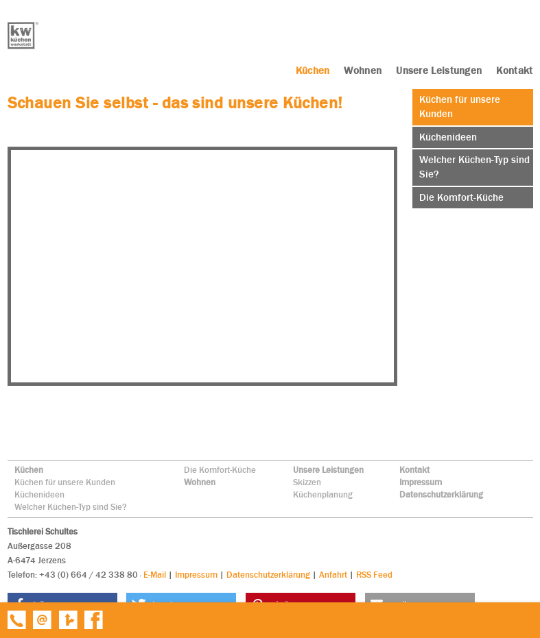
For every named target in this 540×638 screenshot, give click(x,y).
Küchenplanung (323, 494)
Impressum (420, 482)
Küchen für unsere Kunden (64, 482)
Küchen (28, 470)
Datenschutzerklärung (441, 494)
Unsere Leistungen (328, 470)
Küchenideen (39, 494)
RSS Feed (374, 574)
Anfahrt (333, 574)
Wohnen (199, 482)
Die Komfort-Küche (220, 470)
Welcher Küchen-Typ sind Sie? (70, 507)
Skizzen (307, 482)
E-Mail (154, 574)
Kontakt (414, 470)
